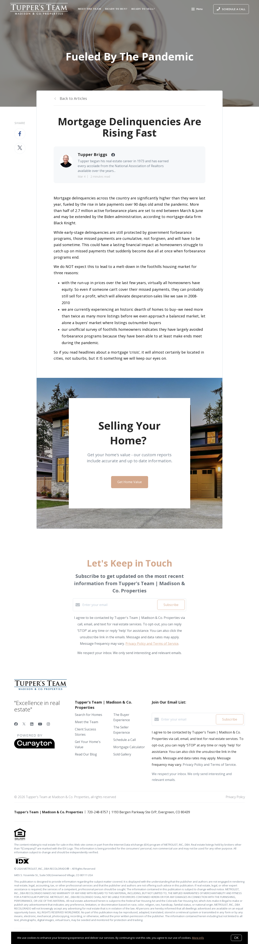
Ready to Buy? (116, 8)
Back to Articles (73, 98)
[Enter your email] (118, 605)
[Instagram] (48, 724)
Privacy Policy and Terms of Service (151, 643)
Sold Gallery (122, 754)
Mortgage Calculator (129, 747)
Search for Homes (88, 714)
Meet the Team (89, 8)
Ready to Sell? (143, 8)
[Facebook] (16, 724)
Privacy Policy (235, 797)
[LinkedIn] (31, 724)
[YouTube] (40, 724)
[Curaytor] (34, 747)
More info (198, 938)
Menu (197, 9)
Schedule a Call (124, 740)
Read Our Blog (86, 754)
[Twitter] (23, 724)
